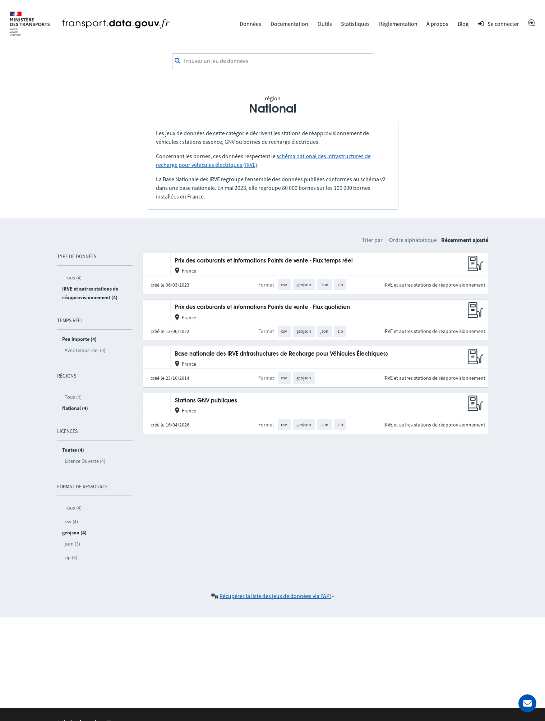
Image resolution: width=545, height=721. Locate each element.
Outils (325, 23)
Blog (463, 23)
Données (250, 23)
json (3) (72, 543)
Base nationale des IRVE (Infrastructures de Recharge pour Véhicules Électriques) (281, 354)
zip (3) (71, 557)
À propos (437, 23)
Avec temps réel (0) (85, 350)
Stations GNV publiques (206, 400)
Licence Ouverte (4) (85, 461)
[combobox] (272, 61)
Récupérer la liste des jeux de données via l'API (275, 595)
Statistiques (355, 23)
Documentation (289, 23)
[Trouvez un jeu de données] (272, 61)
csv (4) (71, 521)
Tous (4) (73, 277)
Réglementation (398, 23)
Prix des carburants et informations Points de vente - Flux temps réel (264, 261)
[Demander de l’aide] (527, 703)
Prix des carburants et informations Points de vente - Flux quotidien (262, 307)
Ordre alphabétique (413, 239)
